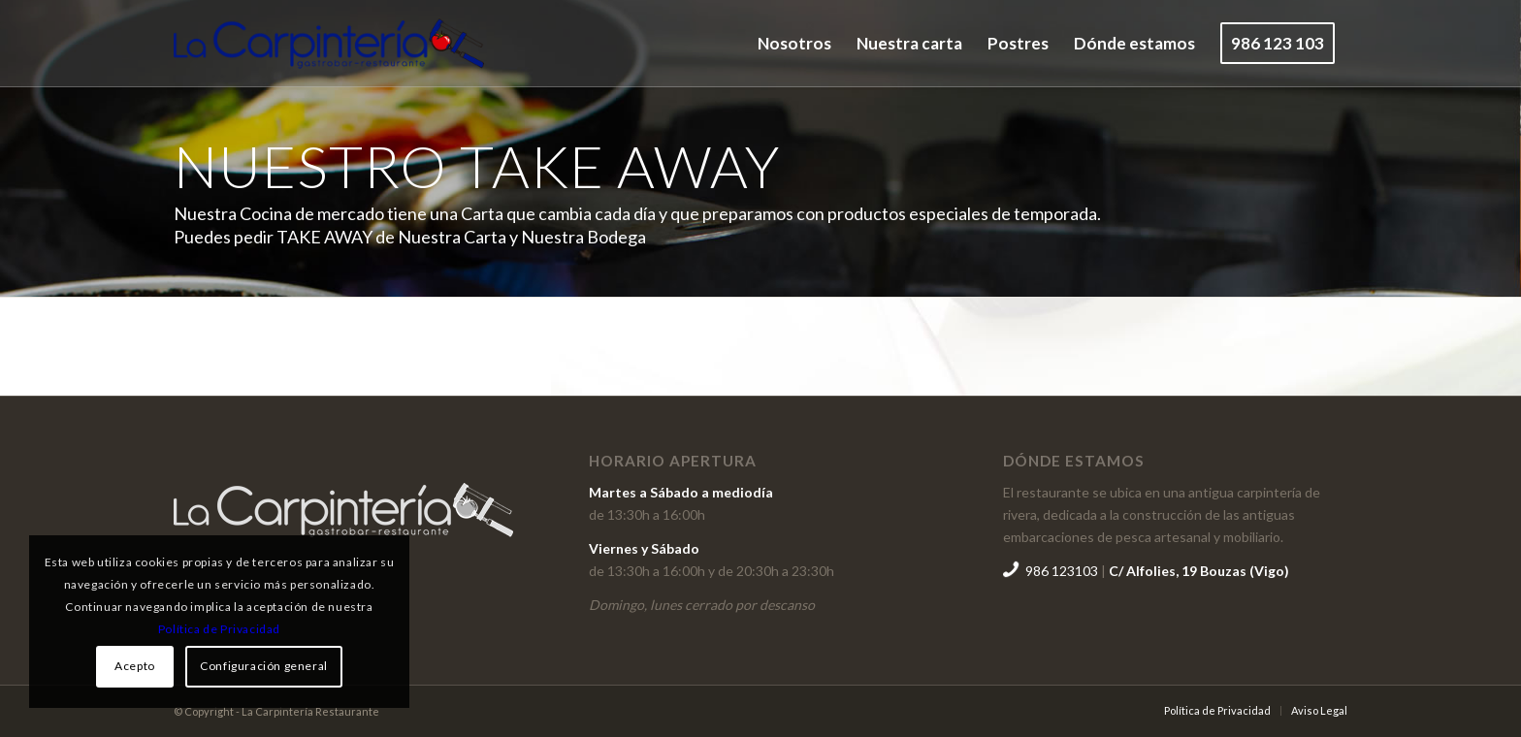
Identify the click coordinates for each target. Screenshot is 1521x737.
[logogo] (329, 43)
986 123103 (1063, 570)
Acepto (134, 665)
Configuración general (264, 665)
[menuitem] (794, 43)
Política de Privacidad (219, 629)
